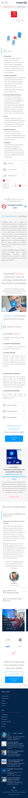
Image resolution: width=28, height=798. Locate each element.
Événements (4, 717)
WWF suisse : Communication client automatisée (15, 752)
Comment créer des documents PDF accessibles (15, 743)
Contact (3, 705)
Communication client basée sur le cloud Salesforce (15, 761)
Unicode (3, 724)
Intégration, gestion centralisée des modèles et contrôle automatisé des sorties (15, 764)
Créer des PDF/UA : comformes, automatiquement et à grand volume (15, 747)
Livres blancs (4, 714)
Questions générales (14, 674)
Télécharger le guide (14, 496)
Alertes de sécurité (6, 721)
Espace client (4, 698)
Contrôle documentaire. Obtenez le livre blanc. (14, 778)
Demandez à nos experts (14, 438)
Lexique (3, 726)
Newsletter (4, 719)
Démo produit (9, 628)
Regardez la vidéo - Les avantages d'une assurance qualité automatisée (14, 782)
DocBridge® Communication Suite (15, 769)
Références (4, 703)
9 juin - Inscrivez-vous (15, 734)
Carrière (3, 701)
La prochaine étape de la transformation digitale (14, 755)
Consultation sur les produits (14, 679)
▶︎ (14, 303)
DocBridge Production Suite (15, 206)
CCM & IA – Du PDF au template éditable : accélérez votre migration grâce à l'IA (15, 738)
